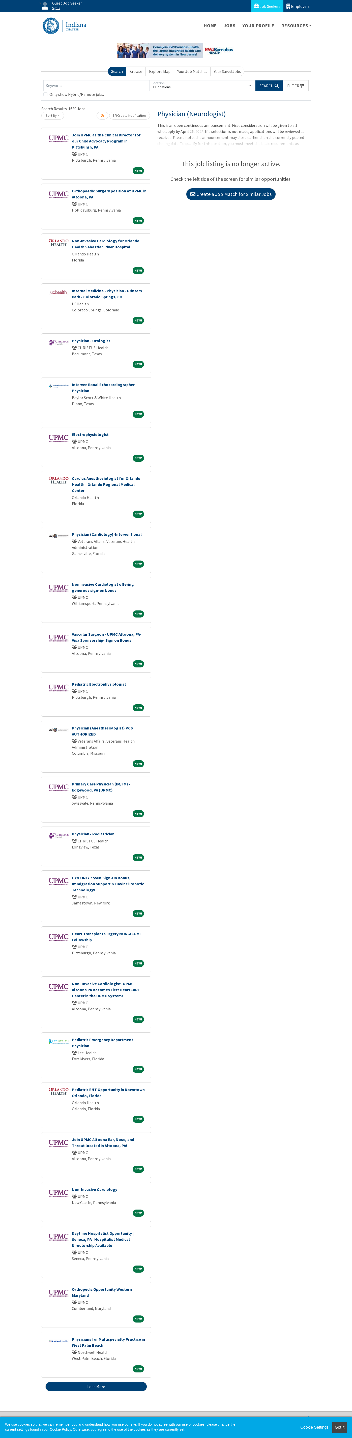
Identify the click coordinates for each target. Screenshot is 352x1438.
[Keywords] (96, 85)
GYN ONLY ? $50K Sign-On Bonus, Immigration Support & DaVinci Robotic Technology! (108, 883)
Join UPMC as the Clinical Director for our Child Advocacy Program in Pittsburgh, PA (106, 141)
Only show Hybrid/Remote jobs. (76, 94)
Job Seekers (267, 6)
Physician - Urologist (91, 340)
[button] (296, 85)
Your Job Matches (192, 71)
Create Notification (129, 115)
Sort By (51, 115)
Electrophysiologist (90, 434)
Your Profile (259, 25)
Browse (135, 71)
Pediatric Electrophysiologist (99, 684)
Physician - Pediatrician (93, 833)
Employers (298, 6)
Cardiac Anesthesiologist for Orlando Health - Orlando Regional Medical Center (106, 484)
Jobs (229, 25)
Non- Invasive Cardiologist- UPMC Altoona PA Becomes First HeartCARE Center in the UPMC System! (106, 989)
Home (210, 25)
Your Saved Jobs (227, 71)
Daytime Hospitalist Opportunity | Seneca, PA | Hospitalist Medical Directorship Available (103, 1239)
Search (117, 71)
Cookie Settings (314, 1427)
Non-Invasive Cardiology (94, 1189)
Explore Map (159, 71)
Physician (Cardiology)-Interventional (107, 534)
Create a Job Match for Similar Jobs (231, 194)
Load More (96, 1386)
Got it (339, 1427)
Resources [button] (294, 25)
